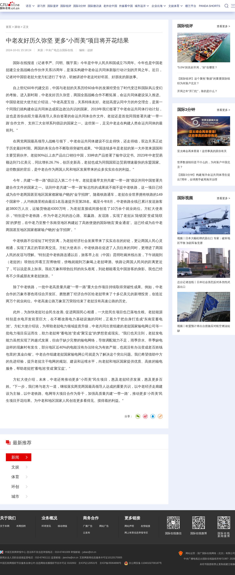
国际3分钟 (79, 5)
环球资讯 (46, 526)
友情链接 (145, 526)
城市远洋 (142, 5)
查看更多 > (223, 26)
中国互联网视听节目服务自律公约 (17, 563)
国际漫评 (52, 5)
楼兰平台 (190, 5)
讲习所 (41, 5)
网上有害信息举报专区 (136, 532)
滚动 (17, 26)
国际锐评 (65, 5)
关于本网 (4, 526)
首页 (8, 26)
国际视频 (185, 198)
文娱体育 (175, 5)
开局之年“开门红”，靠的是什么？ (197, 91)
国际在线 (9, 6)
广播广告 (87, 526)
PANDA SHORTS (209, 5)
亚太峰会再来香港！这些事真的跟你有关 (202, 151)
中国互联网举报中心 (13, 552)
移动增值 (62, 526)
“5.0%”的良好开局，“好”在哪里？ (197, 67)
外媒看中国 (126, 5)
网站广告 (104, 526)
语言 (30, 5)
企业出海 (159, 5)
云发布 (86, 532)
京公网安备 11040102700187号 (143, 563)
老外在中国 (110, 5)
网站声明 (129, 526)
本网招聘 (21, 526)
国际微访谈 (94, 5)
